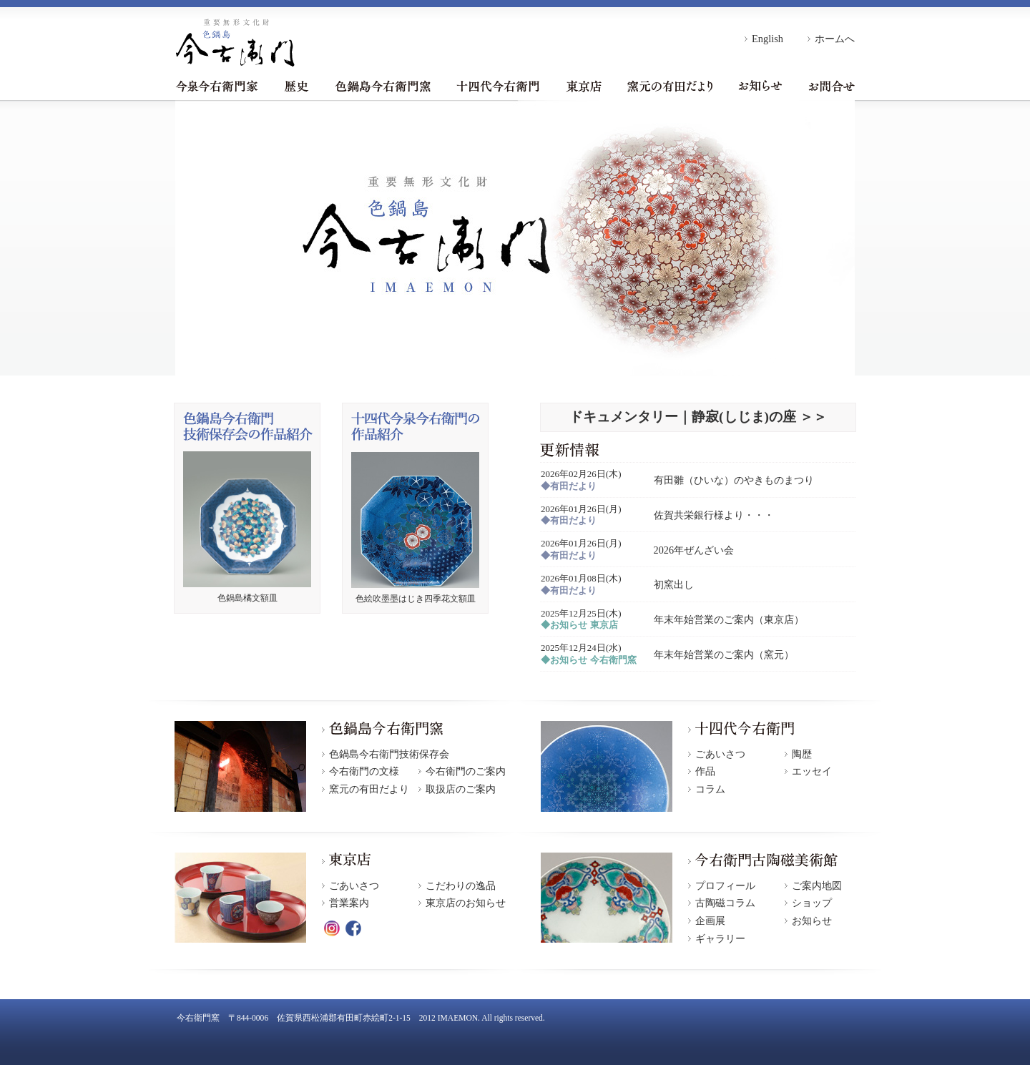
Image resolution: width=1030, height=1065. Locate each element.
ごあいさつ (720, 754)
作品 (705, 771)
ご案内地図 (817, 885)
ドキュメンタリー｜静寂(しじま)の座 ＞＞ (698, 416)
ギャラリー (720, 938)
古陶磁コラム (725, 903)
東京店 (584, 86)
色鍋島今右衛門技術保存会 (389, 754)
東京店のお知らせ (466, 903)
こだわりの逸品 (461, 885)
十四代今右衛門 (497, 86)
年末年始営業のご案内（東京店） (729, 619)
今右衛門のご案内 (466, 771)
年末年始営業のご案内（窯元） (724, 654)
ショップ (812, 903)
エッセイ (812, 771)
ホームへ (835, 38)
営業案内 (349, 903)
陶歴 (802, 754)
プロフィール (725, 885)
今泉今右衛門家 (216, 86)
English (767, 38)
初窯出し (674, 584)
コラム (710, 789)
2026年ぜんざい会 (694, 550)
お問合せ (831, 86)
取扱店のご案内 (461, 789)
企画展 (710, 921)
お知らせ (760, 86)
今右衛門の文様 (364, 771)
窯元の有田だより (669, 86)
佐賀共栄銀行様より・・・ (714, 515)
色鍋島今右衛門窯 (383, 86)
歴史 (296, 86)
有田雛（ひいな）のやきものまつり (734, 480)
